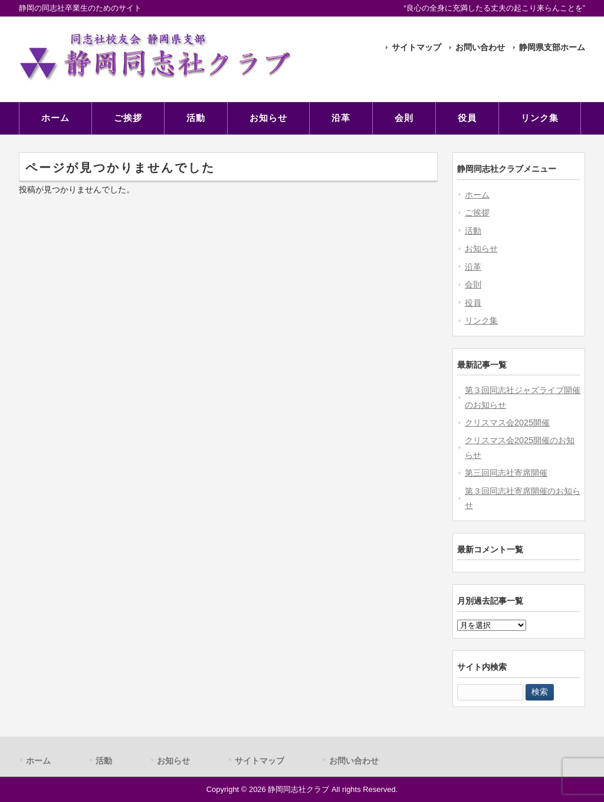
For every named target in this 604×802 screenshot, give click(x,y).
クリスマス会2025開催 (507, 422)
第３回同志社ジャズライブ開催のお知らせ (522, 397)
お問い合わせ (480, 47)
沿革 (473, 266)
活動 (473, 230)
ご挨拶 (477, 212)
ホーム (477, 194)
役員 (473, 302)
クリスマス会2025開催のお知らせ (520, 447)
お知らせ (481, 248)
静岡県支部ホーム (552, 47)
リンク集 (481, 320)
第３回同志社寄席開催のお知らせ (522, 498)
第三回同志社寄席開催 (506, 472)
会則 (473, 284)
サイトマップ (416, 47)
